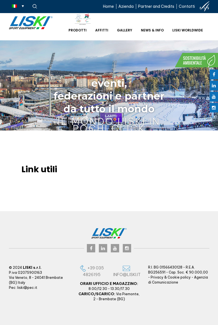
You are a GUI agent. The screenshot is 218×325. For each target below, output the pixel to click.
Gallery (124, 30)
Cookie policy (179, 277)
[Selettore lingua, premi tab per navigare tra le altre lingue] (18, 5)
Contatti (187, 6)
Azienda (126, 6)
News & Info (152, 30)
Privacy (157, 277)
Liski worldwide (187, 30)
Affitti (101, 30)
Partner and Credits (156, 6)
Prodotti (77, 30)
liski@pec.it (27, 287)
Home (108, 6)
